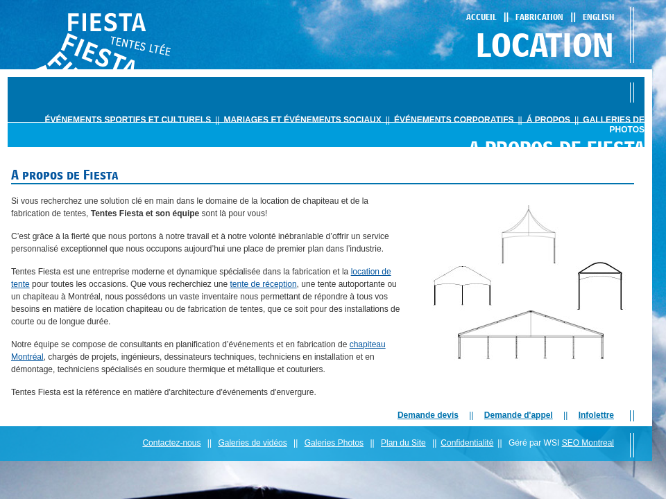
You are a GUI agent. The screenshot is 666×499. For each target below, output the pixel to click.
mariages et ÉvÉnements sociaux (302, 120)
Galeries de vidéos (252, 443)
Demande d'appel (518, 415)
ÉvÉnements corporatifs (453, 120)
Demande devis (428, 415)
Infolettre (596, 415)
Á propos (548, 120)
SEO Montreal (588, 443)
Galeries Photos (334, 443)
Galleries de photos (613, 124)
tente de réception (263, 284)
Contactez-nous (171, 443)
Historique (341, 175)
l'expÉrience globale (418, 175)
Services (492, 175)
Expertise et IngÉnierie (568, 175)
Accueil (481, 16)
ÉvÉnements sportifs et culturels (127, 120)
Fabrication (539, 16)
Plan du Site (403, 443)
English (598, 16)
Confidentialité (467, 443)
